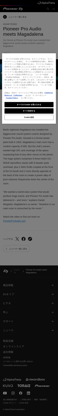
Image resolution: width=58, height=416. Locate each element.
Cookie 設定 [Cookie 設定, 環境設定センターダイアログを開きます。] (29, 117)
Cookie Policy (12, 98)
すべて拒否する (29, 111)
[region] (29, 88)
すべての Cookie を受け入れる (29, 104)
